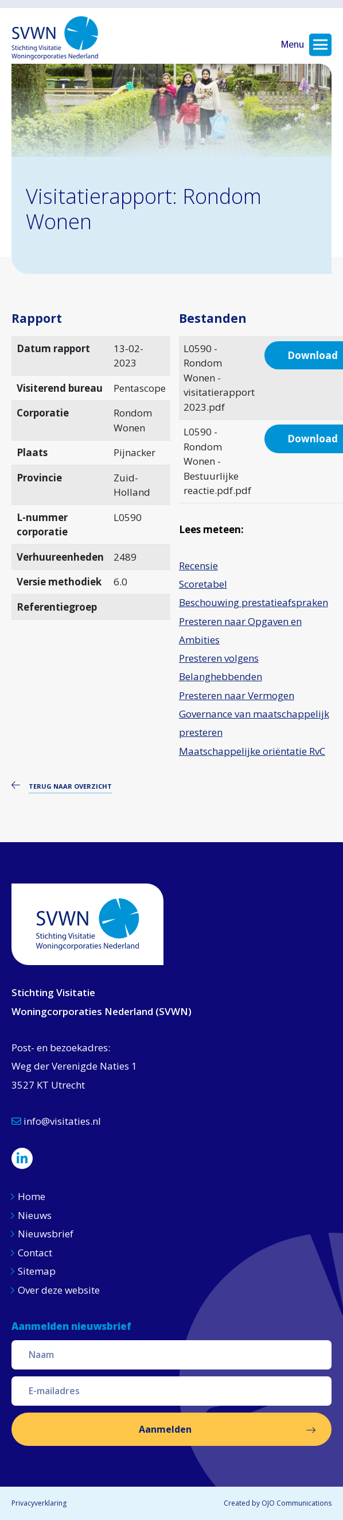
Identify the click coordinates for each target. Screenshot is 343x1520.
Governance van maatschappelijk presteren (254, 723)
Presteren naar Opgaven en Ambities (240, 630)
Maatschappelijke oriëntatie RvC (252, 751)
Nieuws (36, 1215)
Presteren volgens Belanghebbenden (220, 667)
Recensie (198, 565)
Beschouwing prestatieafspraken (253, 602)
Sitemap (37, 1271)
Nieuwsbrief (45, 1233)
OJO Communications (297, 1503)
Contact (35, 1252)
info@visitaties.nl (56, 1121)
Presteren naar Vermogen (236, 695)
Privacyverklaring (39, 1503)
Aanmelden (165, 1429)
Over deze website (59, 1290)
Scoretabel (203, 584)
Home (31, 1196)
